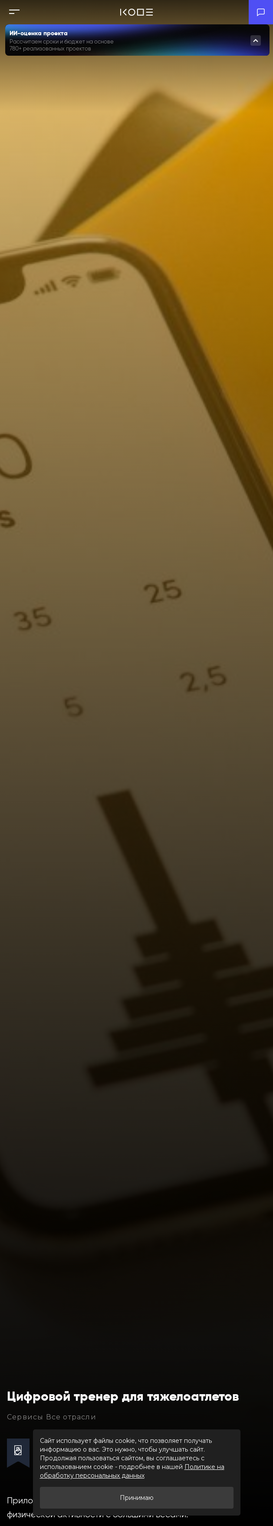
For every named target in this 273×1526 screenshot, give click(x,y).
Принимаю (137, 1498)
